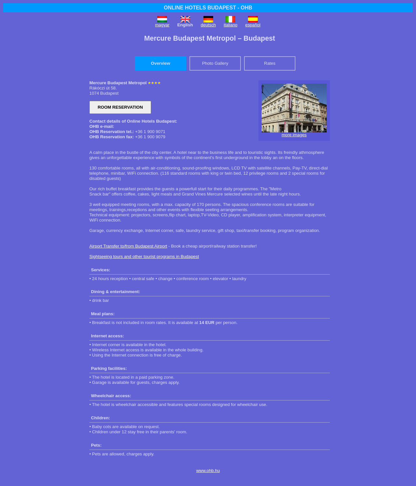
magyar (162, 24)
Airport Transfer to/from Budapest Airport (128, 246)
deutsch (208, 24)
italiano (230, 24)
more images (293, 134)
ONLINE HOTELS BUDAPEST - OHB (208, 7)
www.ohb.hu (208, 470)
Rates (270, 63)
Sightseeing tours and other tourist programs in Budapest (144, 256)
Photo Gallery (215, 63)
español (253, 24)
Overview (160, 63)
